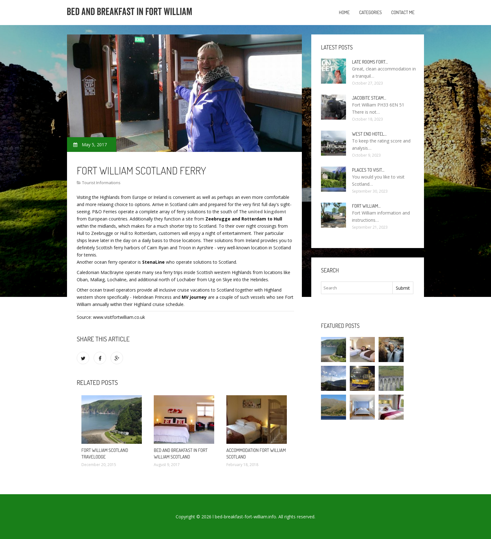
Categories (370, 12)
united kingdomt (267, 212)
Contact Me (403, 12)
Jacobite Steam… (369, 98)
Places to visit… (368, 170)
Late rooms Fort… (370, 62)
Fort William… (366, 206)
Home (344, 12)
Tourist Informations (101, 182)
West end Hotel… (369, 134)
